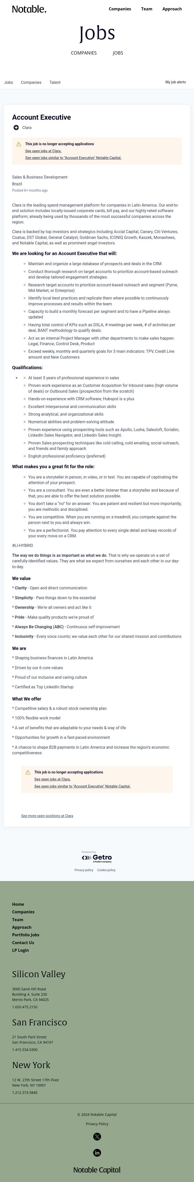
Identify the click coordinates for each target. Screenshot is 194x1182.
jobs (8, 82)
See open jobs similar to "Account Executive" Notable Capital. (73, 158)
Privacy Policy (97, 1123)
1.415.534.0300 (24, 1049)
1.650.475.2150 (24, 1006)
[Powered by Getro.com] (97, 857)
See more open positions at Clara (47, 816)
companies (31, 82)
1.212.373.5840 (24, 1092)
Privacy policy (84, 870)
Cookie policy (106, 870)
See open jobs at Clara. (43, 151)
